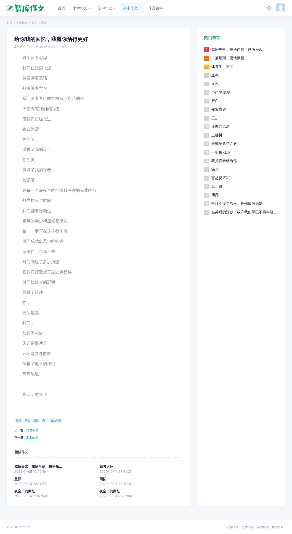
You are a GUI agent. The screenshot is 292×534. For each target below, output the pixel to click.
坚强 (17, 479)
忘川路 (216, 186)
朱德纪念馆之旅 (224, 143)
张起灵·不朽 (221, 178)
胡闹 (215, 194)
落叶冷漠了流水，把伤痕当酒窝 (237, 203)
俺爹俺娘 (218, 109)
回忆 (27, 420)
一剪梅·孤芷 (221, 152)
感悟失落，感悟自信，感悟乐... (38, 467)
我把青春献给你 (224, 160)
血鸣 (215, 75)
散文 (34, 22)
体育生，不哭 (222, 66)
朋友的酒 (32, 437)
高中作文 (21, 22)
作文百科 (278, 527)
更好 (35, 420)
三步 (215, 118)
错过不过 (32, 430)
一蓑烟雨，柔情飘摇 (227, 58)
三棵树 (216, 135)
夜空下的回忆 (24, 491)
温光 (215, 169)
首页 (9, 22)
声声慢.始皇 (221, 92)
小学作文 (233, 527)
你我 (18, 420)
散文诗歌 (56, 420)
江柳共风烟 (220, 126)
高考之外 (106, 467)
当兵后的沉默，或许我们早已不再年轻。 (244, 212)
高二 (44, 420)
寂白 (215, 100)
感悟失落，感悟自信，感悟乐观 (237, 49)
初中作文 (248, 527)
